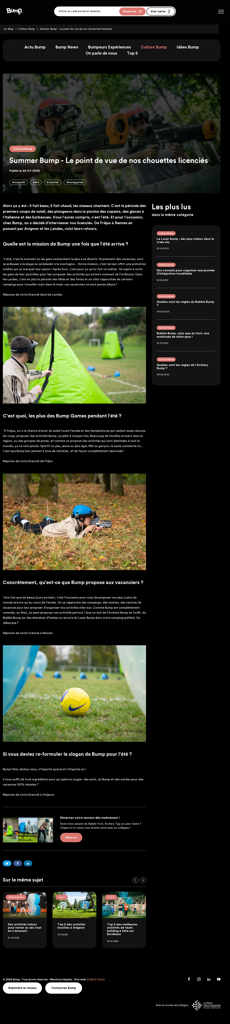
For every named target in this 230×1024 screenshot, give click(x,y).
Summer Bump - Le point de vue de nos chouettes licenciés (79, 29)
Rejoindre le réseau (26, 988)
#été (39, 182)
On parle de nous (105, 54)
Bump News (70, 48)
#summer (56, 182)
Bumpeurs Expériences (112, 48)
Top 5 (135, 54)
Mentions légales (64, 980)
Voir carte (161, 12)
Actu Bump (38, 48)
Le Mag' (12, 29)
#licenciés (22, 182)
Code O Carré (99, 980)
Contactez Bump (68, 988)
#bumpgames (79, 182)
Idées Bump (191, 48)
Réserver (132, 12)
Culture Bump (30, 29)
